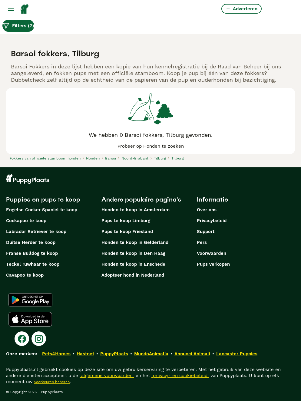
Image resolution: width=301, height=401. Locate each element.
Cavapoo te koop (25, 275)
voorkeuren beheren (52, 382)
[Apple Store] (30, 319)
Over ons (207, 209)
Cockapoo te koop (26, 220)
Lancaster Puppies (236, 354)
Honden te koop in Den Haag (133, 253)
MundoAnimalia (151, 354)
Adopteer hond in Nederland (132, 275)
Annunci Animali (192, 354)
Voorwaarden (211, 253)
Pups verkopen (213, 264)
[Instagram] (38, 338)
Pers (202, 242)
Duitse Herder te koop (30, 242)
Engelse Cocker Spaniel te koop (41, 209)
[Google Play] (30, 300)
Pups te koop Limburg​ (125, 220)
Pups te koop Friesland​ (127, 231)
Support (205, 231)
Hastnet (85, 354)
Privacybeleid (212, 220)
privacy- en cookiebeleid (180, 375)
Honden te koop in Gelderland (134, 242)
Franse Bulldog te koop (32, 253)
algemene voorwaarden (107, 375)
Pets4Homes (56, 354)
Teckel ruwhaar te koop (32, 264)
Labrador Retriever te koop (36, 231)
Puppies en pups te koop (43, 199)
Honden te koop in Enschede (133, 264)
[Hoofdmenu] (11, 9)
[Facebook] (22, 338)
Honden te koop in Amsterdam (135, 209)
